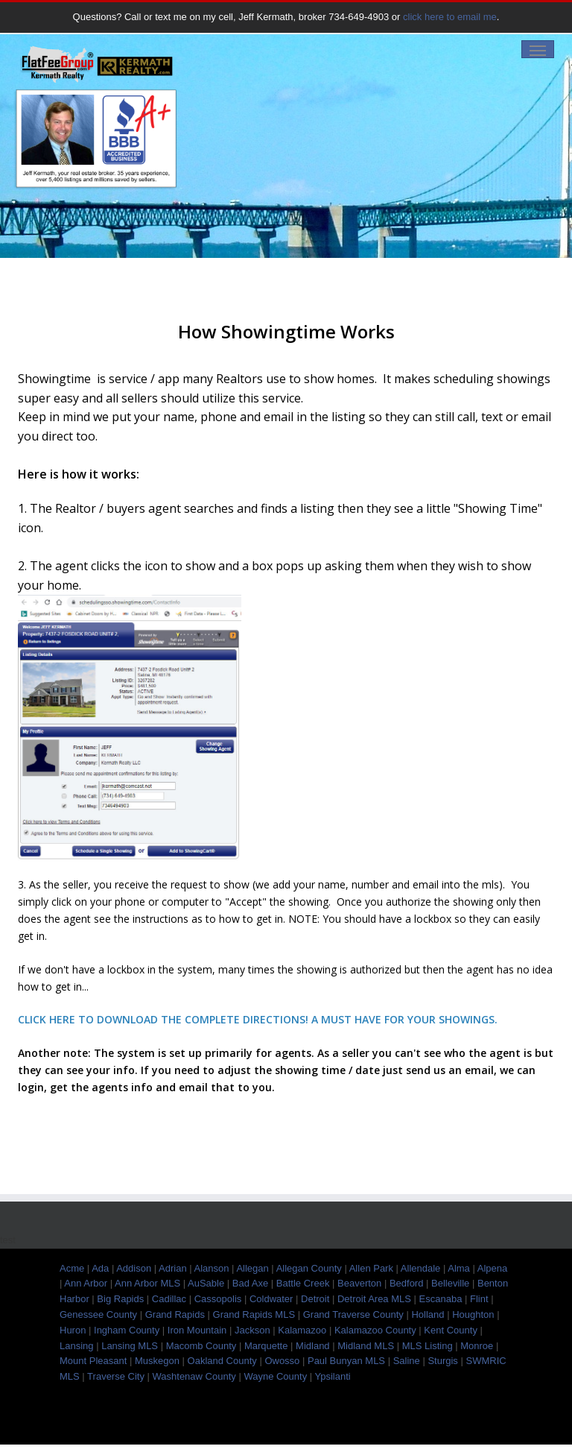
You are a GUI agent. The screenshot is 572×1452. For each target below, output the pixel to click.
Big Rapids (120, 1298)
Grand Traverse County (353, 1314)
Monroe (476, 1345)
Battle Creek (303, 1283)
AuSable (206, 1283)
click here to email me (450, 16)
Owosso (281, 1360)
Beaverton (359, 1283)
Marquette (266, 1345)
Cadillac (169, 1298)
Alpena (492, 1268)
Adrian (173, 1268)
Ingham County (126, 1330)
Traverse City (115, 1376)
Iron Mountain (197, 1330)
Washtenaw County (194, 1376)
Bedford (407, 1283)
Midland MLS (365, 1345)
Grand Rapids (175, 1314)
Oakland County (222, 1360)
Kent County (450, 1330)
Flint (479, 1298)
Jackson (252, 1330)
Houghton (473, 1314)
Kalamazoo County (375, 1330)
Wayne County (275, 1376)
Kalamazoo (302, 1330)
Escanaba (441, 1298)
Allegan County (309, 1268)
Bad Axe (250, 1283)
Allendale (421, 1268)
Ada (100, 1268)
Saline (406, 1360)
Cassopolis (218, 1298)
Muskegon (157, 1360)
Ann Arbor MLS (147, 1283)
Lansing (77, 1345)
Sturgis (442, 1360)
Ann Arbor (85, 1283)
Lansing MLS (129, 1345)
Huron (73, 1330)
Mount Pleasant (93, 1360)
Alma (459, 1268)
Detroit (315, 1298)
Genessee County (98, 1314)
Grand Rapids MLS (254, 1314)
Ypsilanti (333, 1376)
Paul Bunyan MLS (346, 1360)
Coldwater (271, 1298)
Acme (72, 1268)
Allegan (252, 1268)
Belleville (450, 1283)
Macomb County (201, 1345)
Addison (133, 1268)
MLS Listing (427, 1345)
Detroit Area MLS (374, 1298)
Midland (313, 1345)
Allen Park (371, 1268)
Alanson (211, 1268)
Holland (427, 1314)
